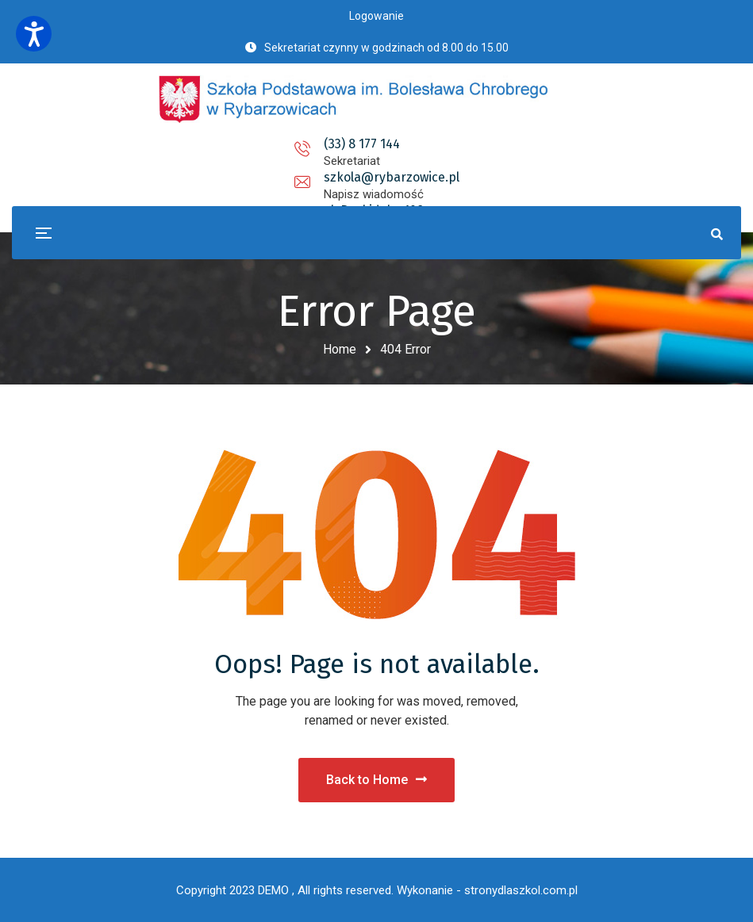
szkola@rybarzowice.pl (376, 143)
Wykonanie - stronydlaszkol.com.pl (487, 890)
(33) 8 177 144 (222, 143)
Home (339, 349)
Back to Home (376, 779)
